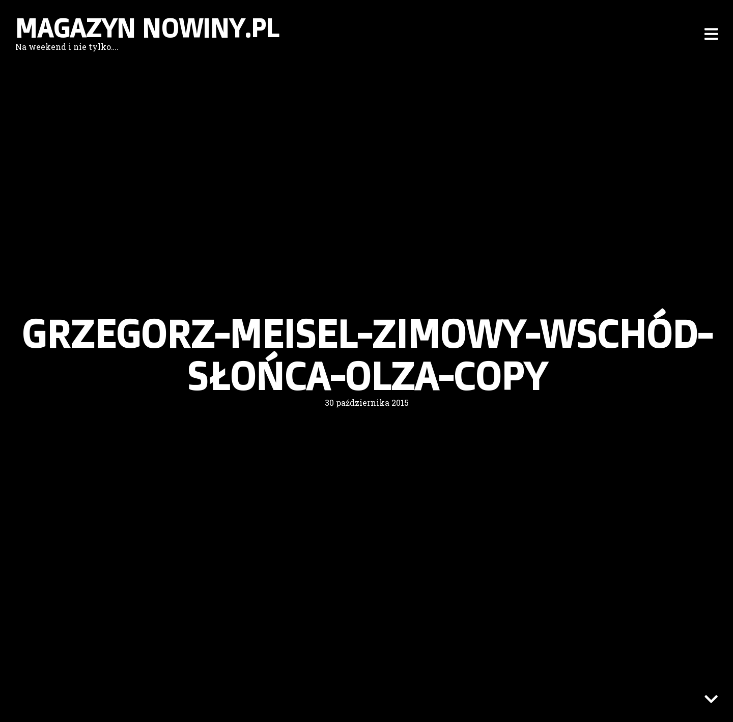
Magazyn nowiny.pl (147, 28)
